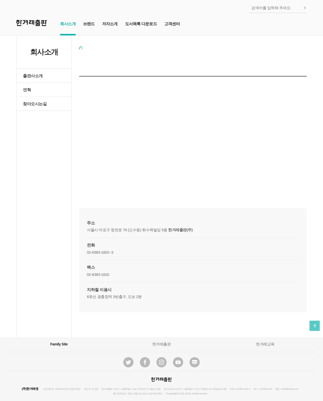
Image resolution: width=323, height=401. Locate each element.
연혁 (27, 90)
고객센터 (172, 24)
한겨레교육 (265, 344)
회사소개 (68, 24)
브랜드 (89, 24)
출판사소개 (33, 76)
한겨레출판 (161, 344)
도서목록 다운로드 (141, 24)
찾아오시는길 (35, 104)
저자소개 (110, 24)
